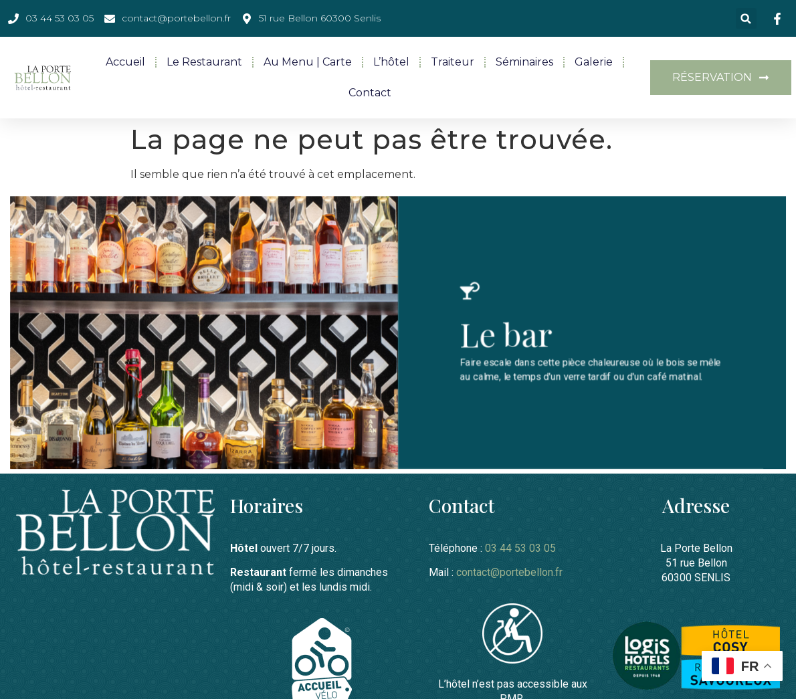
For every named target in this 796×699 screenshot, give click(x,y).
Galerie (594, 62)
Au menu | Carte (308, 62)
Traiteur (452, 62)
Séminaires (524, 62)
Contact (370, 92)
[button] (746, 18)
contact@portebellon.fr (509, 572)
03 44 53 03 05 (520, 547)
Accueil (125, 62)
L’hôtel (391, 62)
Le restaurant (204, 62)
